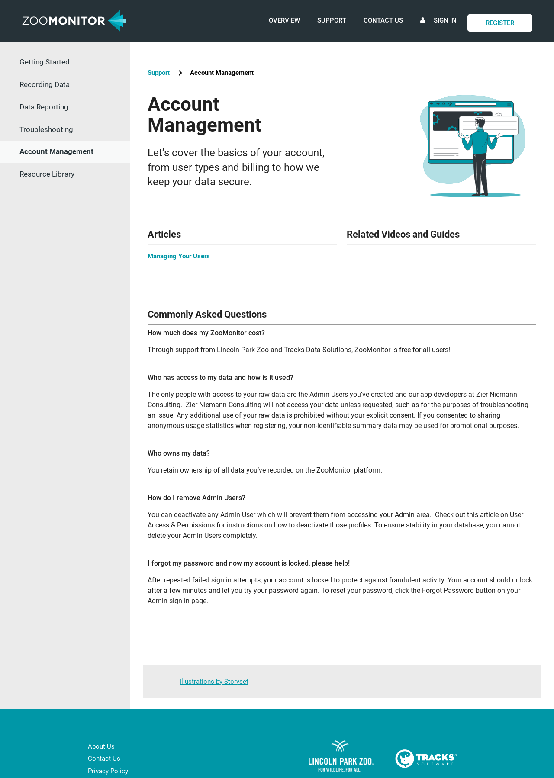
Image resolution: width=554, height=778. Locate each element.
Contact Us (383, 20)
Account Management (56, 151)
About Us (101, 746)
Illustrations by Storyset (214, 681)
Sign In (438, 28)
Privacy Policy (108, 771)
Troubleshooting (46, 129)
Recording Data (44, 84)
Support (331, 20)
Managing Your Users (179, 256)
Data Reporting (43, 107)
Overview (284, 20)
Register (500, 23)
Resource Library (46, 174)
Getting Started (44, 62)
